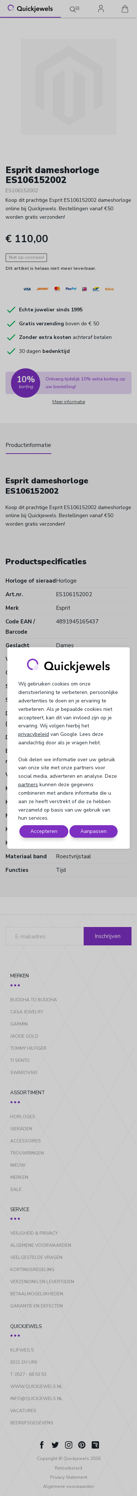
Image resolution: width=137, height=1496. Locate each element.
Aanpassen (93, 831)
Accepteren (43, 831)
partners (28, 784)
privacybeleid (33, 734)
